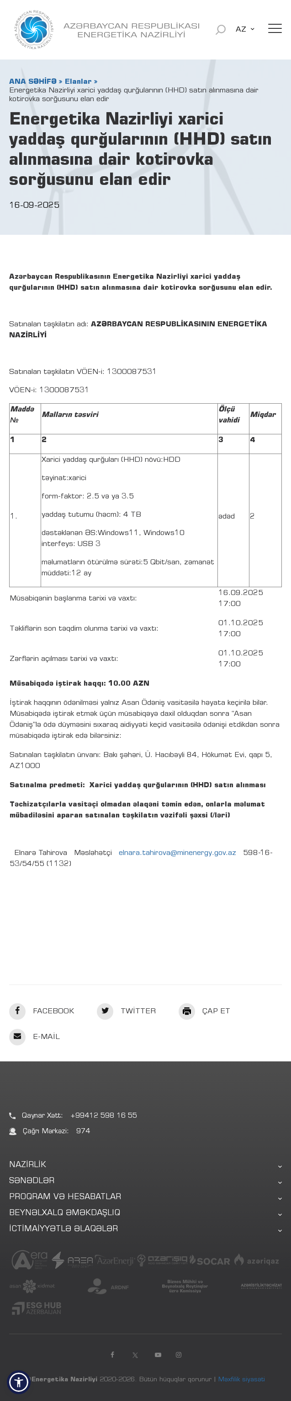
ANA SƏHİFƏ (33, 82)
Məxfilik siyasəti (241, 1380)
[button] (18, 1382)
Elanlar (78, 82)
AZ (241, 29)
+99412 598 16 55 (103, 1116)
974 (83, 1131)
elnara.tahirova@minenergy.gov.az (177, 853)
